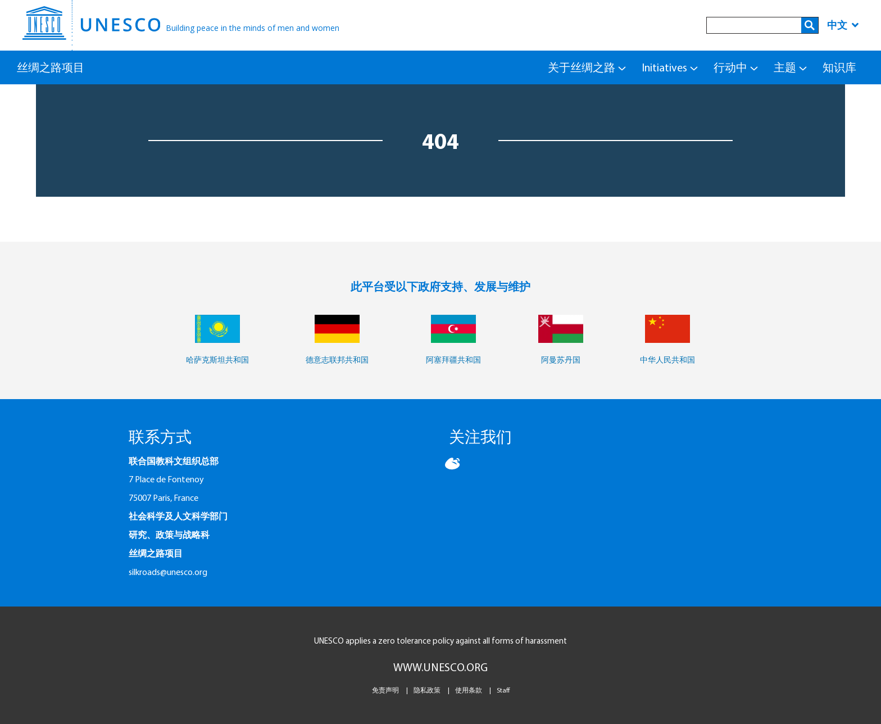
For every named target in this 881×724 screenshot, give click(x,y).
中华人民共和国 (667, 360)
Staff (503, 690)
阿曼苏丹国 (560, 360)
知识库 (839, 67)
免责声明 (385, 690)
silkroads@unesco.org (168, 571)
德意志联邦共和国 (337, 360)
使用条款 (468, 690)
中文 (843, 24)
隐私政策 (427, 690)
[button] (453, 468)
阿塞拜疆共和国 (453, 360)
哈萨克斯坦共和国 (217, 360)
